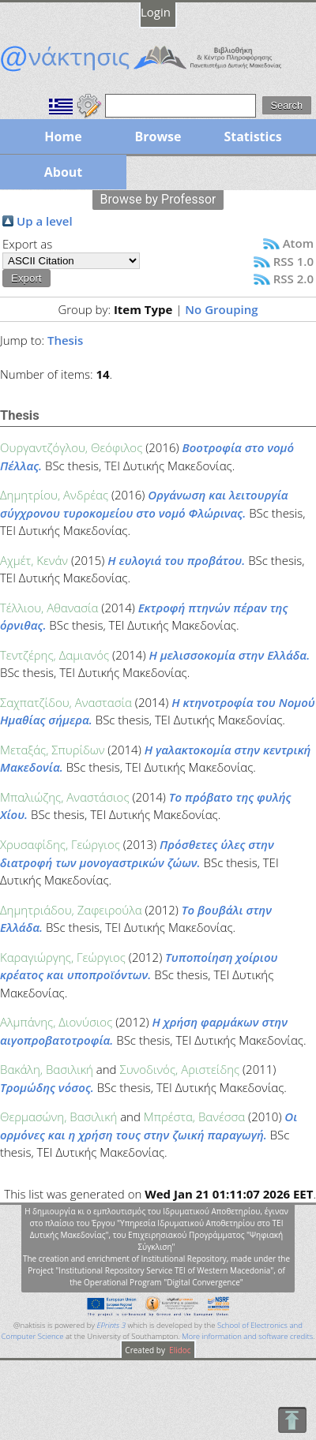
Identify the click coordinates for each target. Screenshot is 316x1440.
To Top (292, 1420)
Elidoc (179, 1350)
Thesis (65, 340)
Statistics (252, 136)
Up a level (45, 221)
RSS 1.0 (293, 261)
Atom (298, 243)
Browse (157, 136)
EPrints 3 (111, 1325)
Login (156, 12)
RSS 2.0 (293, 278)
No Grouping (221, 309)
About (63, 172)
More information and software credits (247, 1336)
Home (62, 136)
